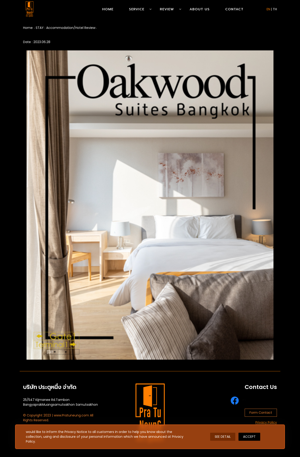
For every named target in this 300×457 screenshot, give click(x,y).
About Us (200, 9)
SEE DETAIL (223, 436)
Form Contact (260, 412)
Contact (234, 9)
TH (275, 9)
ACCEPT (249, 436)
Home (107, 9)
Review (167, 9)
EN (268, 9)
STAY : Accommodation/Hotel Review (65, 27)
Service (136, 9)
